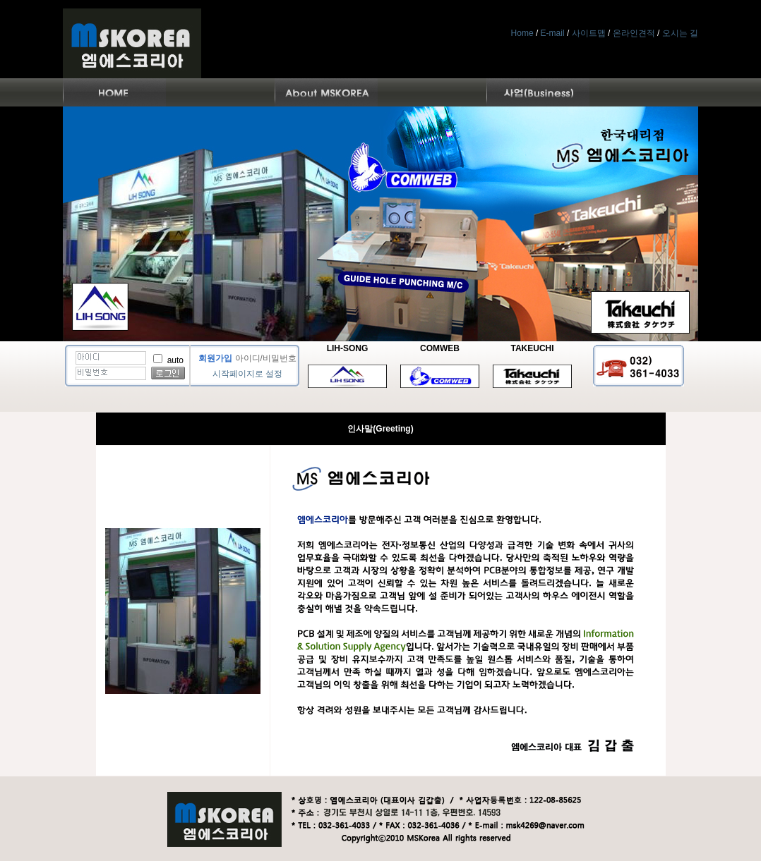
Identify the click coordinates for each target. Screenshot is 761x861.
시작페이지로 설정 (247, 374)
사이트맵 (589, 33)
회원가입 (215, 358)
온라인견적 (634, 33)
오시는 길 (680, 33)
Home (522, 33)
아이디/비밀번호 (265, 358)
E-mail (553, 33)
